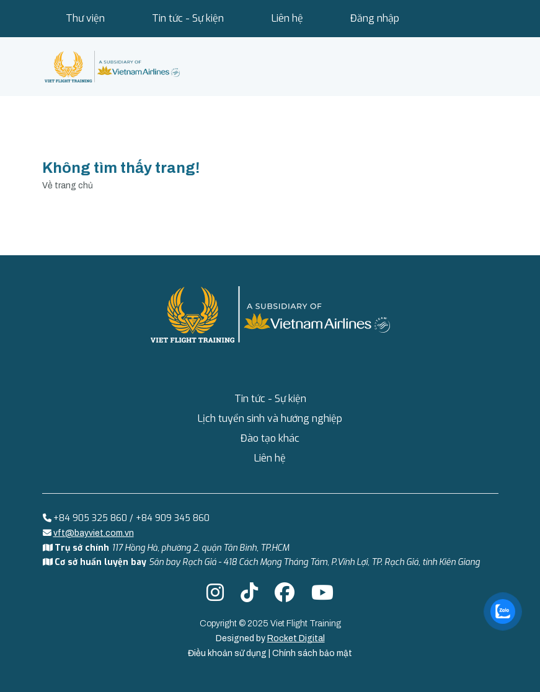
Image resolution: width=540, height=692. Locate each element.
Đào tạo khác (270, 438)
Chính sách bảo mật (312, 653)
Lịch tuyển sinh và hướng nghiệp (270, 418)
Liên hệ (287, 18)
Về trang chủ (67, 185)
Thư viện (85, 18)
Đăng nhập (374, 18)
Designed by (270, 638)
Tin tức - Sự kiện (188, 18)
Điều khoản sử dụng (228, 653)
